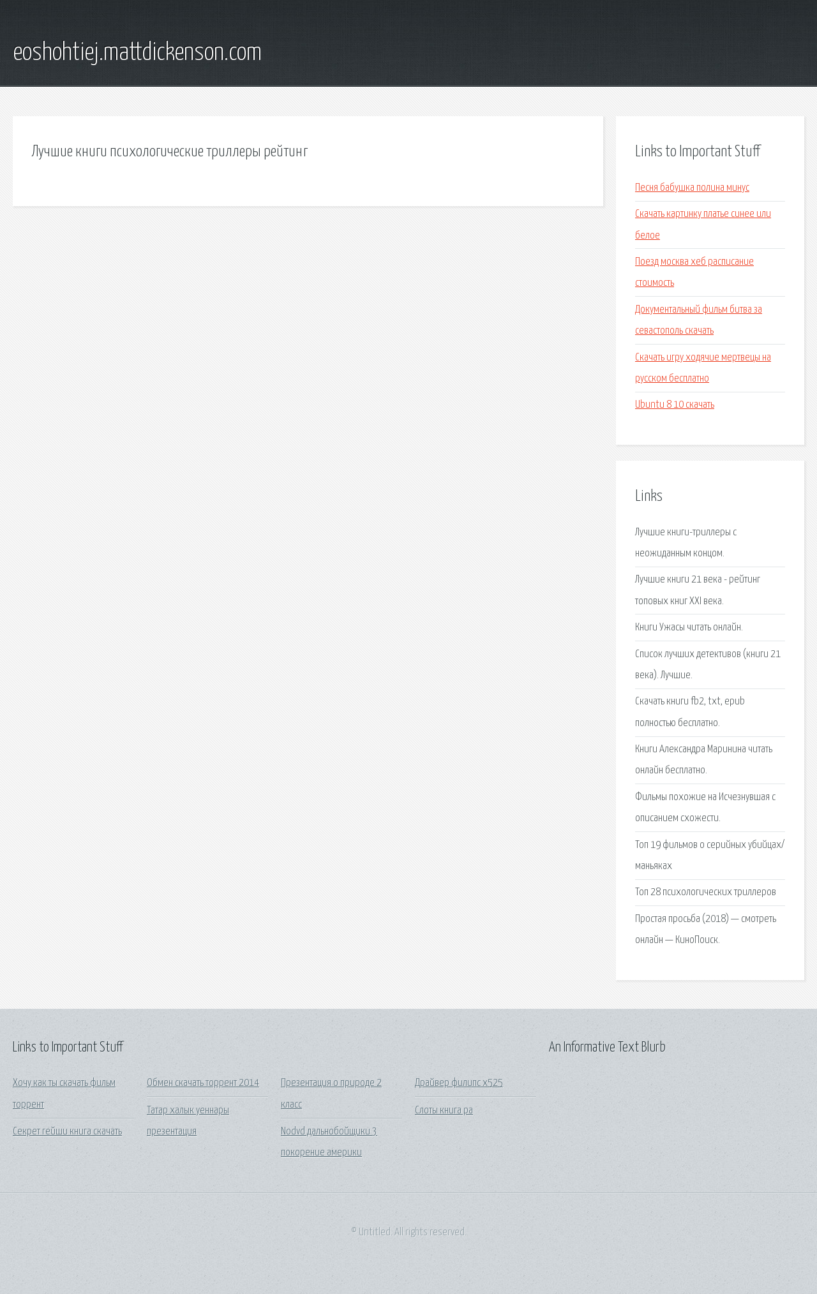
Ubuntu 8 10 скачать (674, 404)
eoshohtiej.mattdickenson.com (137, 53)
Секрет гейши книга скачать (67, 1131)
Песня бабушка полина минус (692, 187)
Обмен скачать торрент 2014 (203, 1083)
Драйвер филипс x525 (459, 1083)
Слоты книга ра (444, 1110)
